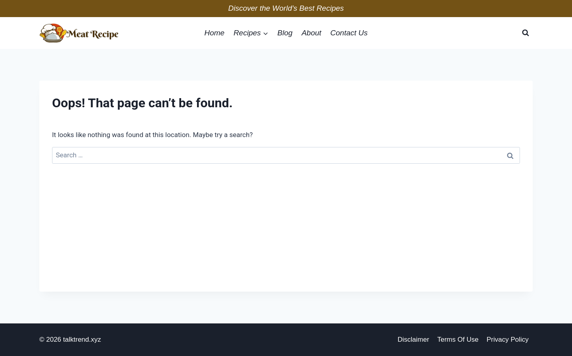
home (214, 33)
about (311, 33)
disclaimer (413, 339)
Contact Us (349, 33)
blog (284, 33)
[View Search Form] (525, 33)
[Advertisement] (286, 236)
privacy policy (508, 339)
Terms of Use (458, 339)
